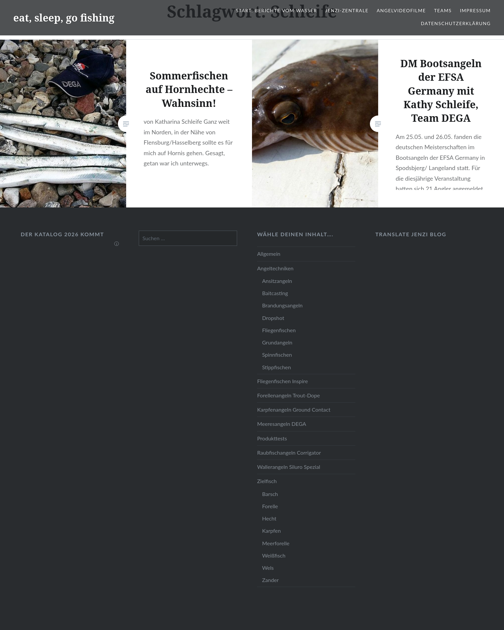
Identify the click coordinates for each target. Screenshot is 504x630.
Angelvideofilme (401, 10)
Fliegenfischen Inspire (282, 381)
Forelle (270, 506)
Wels (268, 567)
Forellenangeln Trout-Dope (288, 395)
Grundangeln (277, 342)
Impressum (475, 10)
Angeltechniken (275, 268)
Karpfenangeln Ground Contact (293, 409)
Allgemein (268, 253)
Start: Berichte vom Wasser (276, 10)
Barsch (270, 494)
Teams (443, 10)
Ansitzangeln (277, 281)
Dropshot (273, 318)
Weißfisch (273, 555)
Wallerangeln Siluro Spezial (288, 467)
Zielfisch (267, 481)
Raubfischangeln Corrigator (289, 452)
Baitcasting (275, 293)
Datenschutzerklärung (456, 23)
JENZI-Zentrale (347, 10)
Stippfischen (276, 367)
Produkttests (272, 438)
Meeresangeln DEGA (281, 424)
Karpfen (271, 530)
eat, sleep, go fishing (64, 17)
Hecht (269, 518)
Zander (270, 580)
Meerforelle (275, 543)
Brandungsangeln (282, 305)
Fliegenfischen (279, 330)
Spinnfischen (277, 354)
